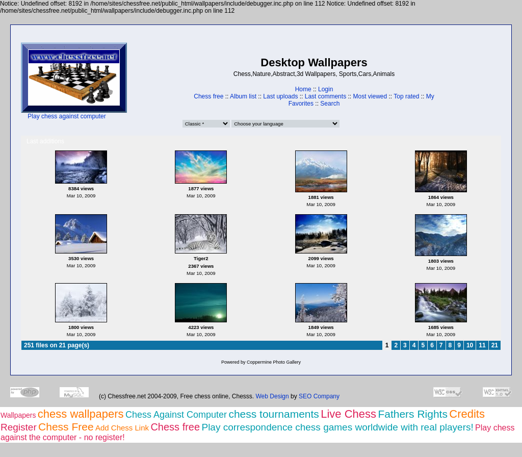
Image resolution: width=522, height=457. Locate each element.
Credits (467, 414)
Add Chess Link (122, 427)
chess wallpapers (81, 414)
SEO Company (319, 396)
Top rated (406, 96)
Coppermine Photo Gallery (274, 362)
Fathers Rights (413, 414)
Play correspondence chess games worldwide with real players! (337, 427)
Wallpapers (18, 415)
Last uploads (280, 96)
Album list (243, 96)
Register (19, 427)
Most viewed (370, 96)
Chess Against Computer (176, 415)
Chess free (208, 96)
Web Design (272, 396)
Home (303, 89)
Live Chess (348, 414)
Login (325, 89)
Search (330, 103)
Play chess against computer (67, 116)
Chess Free (66, 427)
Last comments (325, 96)
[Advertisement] (159, 81)
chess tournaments (273, 414)
